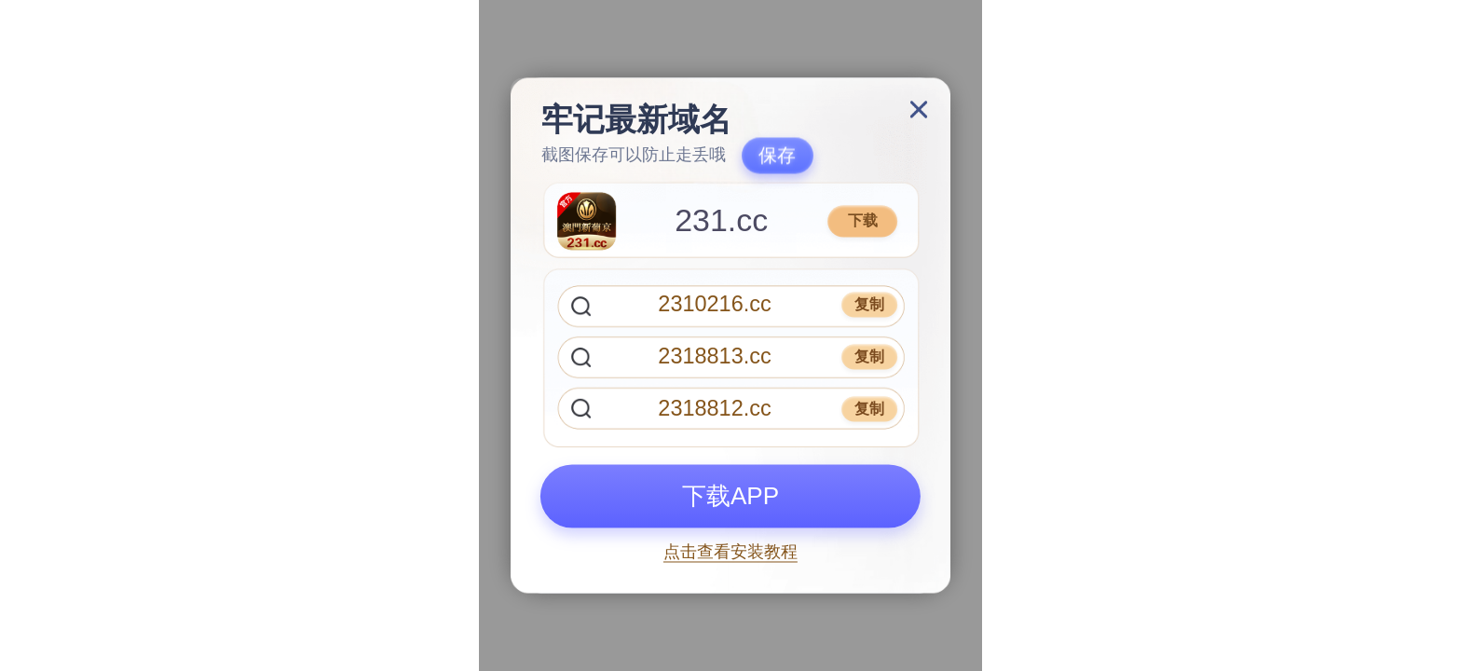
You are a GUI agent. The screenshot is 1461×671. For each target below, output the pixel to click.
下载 (863, 220)
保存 (777, 155)
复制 (869, 304)
